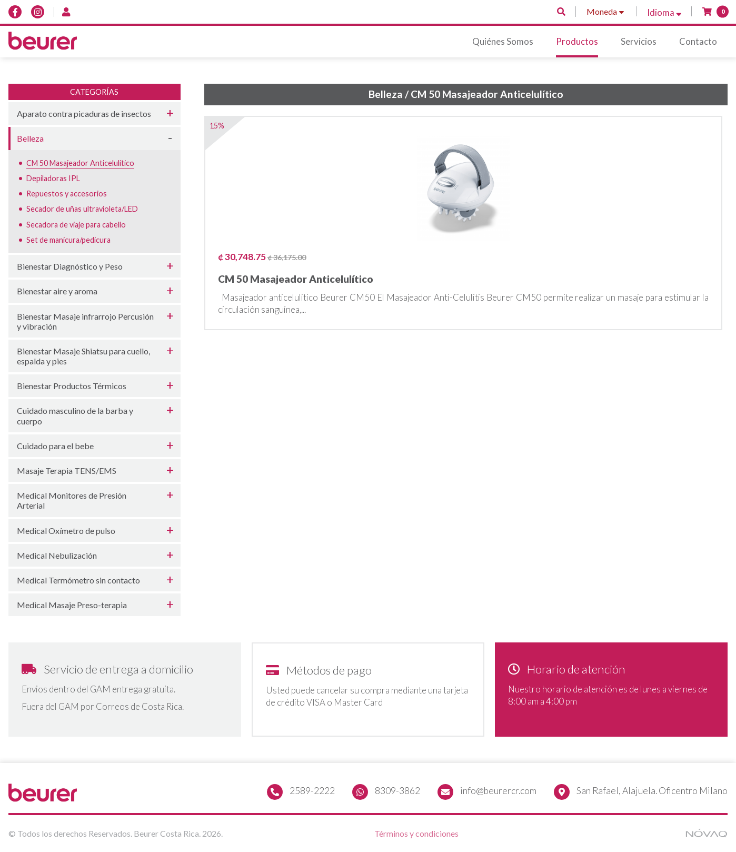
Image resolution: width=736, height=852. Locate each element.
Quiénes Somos (502, 41)
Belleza (30, 138)
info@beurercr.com (498, 790)
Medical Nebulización (57, 555)
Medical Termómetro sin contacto (78, 580)
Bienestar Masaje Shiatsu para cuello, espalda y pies (83, 356)
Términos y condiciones (416, 833)
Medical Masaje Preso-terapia (72, 605)
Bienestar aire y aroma (57, 291)
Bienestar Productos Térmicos (71, 386)
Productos (577, 41)
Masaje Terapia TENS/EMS (66, 470)
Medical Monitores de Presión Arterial (71, 500)
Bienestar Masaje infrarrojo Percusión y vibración (85, 321)
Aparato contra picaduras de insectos (84, 113)
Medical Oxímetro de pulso (66, 531)
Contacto (698, 41)
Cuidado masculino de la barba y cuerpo (75, 415)
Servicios (639, 41)
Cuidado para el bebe (55, 446)
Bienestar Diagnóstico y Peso (70, 266)
